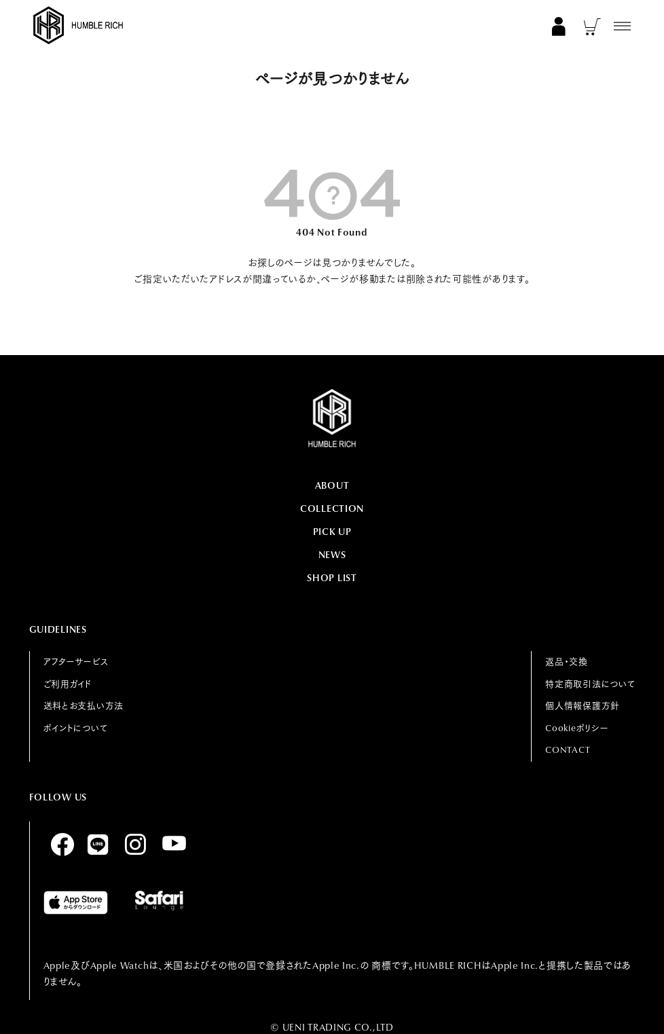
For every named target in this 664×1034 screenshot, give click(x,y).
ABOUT (332, 485)
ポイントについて (75, 728)
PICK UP (332, 531)
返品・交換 (566, 661)
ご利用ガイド (67, 684)
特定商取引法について (590, 684)
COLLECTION (332, 508)
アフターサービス (76, 661)
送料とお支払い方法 (83, 706)
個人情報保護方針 (582, 706)
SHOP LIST (331, 578)
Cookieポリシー (576, 728)
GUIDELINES (58, 629)
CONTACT (567, 750)
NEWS (332, 555)
